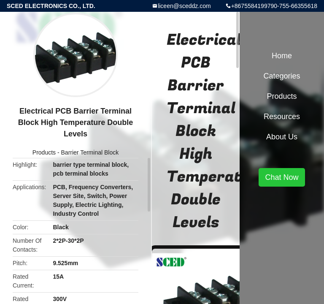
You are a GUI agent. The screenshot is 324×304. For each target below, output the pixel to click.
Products (44, 152)
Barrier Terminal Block (90, 152)
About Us (281, 137)
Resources (282, 116)
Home (282, 56)
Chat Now (281, 177)
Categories (281, 76)
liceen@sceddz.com (184, 6)
